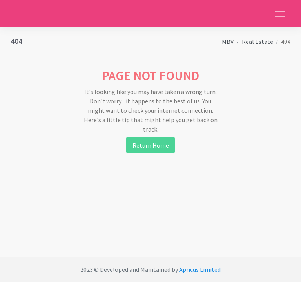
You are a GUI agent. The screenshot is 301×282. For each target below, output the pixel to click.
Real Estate (257, 41)
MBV (228, 41)
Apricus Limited (200, 269)
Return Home (150, 145)
